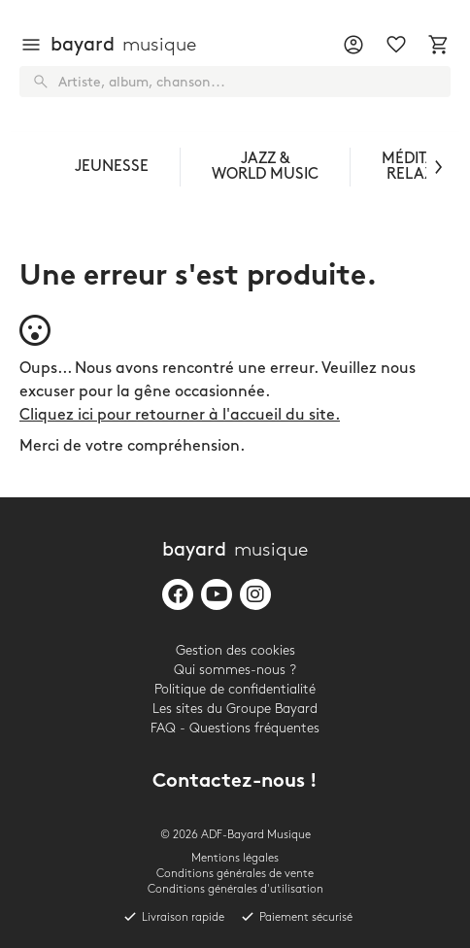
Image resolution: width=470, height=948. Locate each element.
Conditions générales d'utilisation (235, 889)
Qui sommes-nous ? (235, 669)
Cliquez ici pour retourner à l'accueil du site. (179, 415)
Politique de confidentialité (235, 689)
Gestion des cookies (235, 650)
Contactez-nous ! (235, 782)
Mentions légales (235, 858)
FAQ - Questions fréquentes (235, 728)
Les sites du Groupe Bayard (235, 708)
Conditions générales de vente (235, 873)
